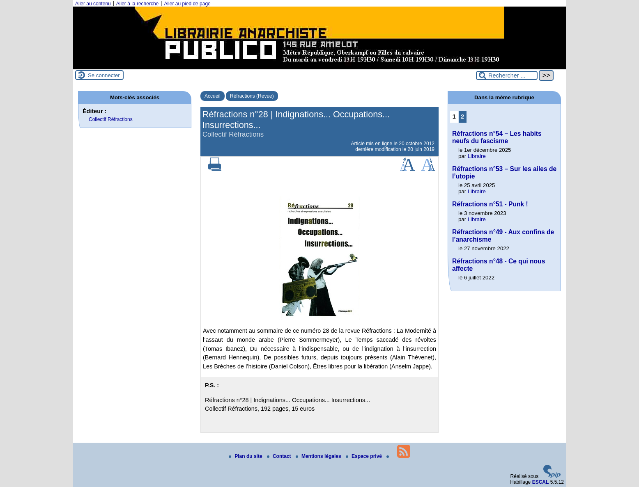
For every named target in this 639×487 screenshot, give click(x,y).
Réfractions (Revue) (252, 96)
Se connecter (104, 75)
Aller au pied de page (187, 4)
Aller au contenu (93, 4)
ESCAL (540, 482)
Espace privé (364, 456)
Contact (279, 456)
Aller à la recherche (137, 4)
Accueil (213, 96)
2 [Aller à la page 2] (462, 116)
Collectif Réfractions (111, 119)
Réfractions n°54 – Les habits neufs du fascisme (497, 137)
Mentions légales (319, 456)
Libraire (477, 156)
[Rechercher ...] (507, 75)
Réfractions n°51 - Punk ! (490, 204)
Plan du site (246, 456)
